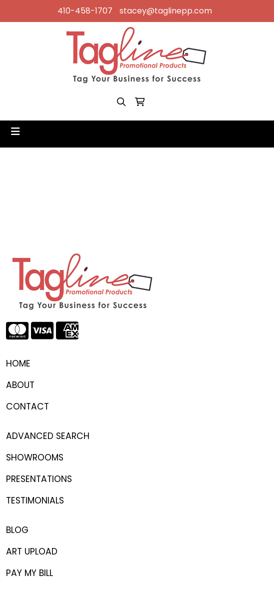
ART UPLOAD (32, 552)
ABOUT (20, 385)
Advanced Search (48, 436)
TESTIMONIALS (35, 500)
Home (18, 364)
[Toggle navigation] (15, 131)
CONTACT (27, 406)
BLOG (17, 530)
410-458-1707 (85, 10)
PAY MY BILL (29, 573)
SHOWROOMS (35, 458)
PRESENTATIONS (39, 479)
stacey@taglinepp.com (166, 10)
